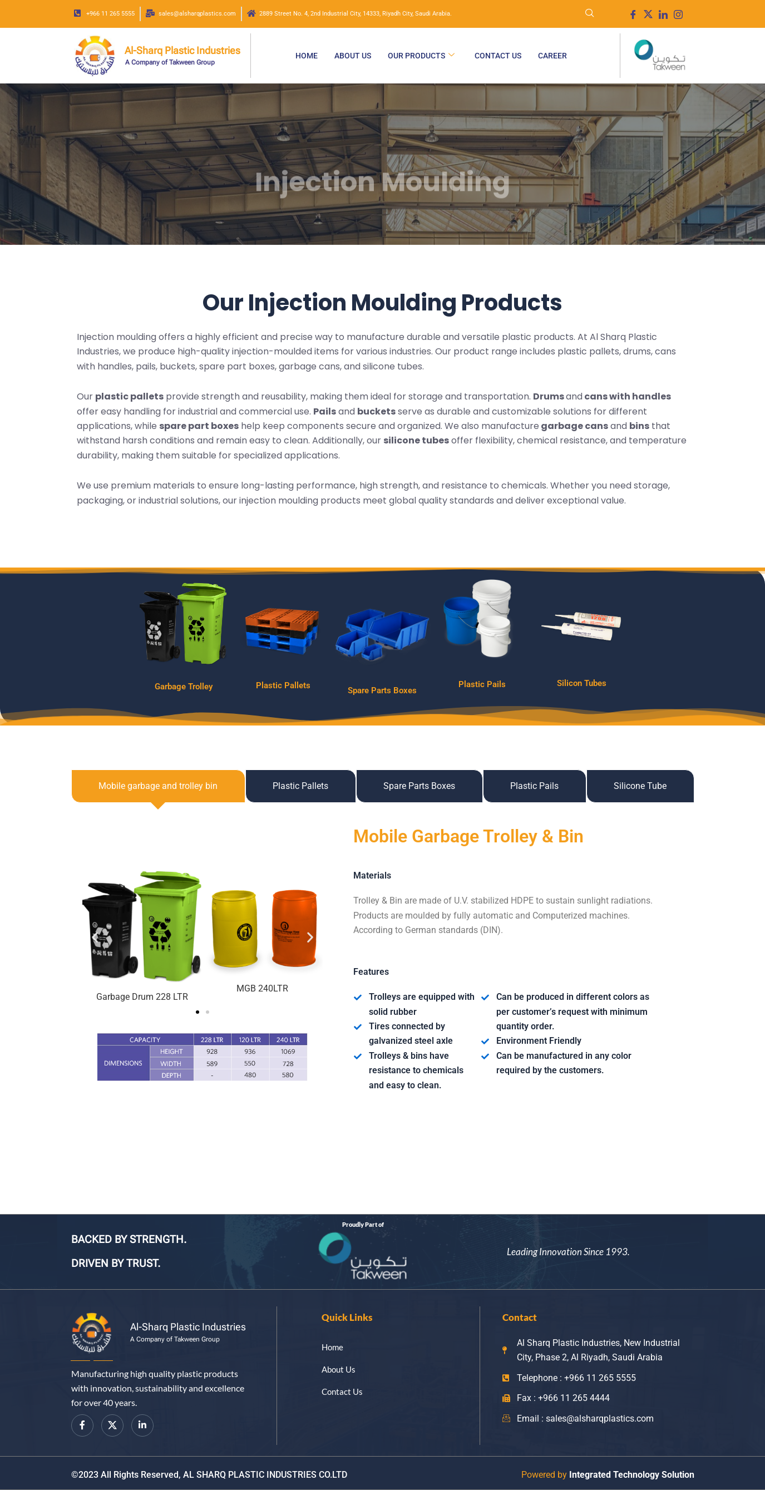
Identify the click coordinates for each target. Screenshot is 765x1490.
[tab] (158, 786)
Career (552, 55)
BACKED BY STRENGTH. (128, 1239)
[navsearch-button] (589, 14)
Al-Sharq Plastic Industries (182, 50)
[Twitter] (112, 1425)
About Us (352, 55)
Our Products (421, 55)
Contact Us (498, 55)
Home (306, 55)
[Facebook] (82, 1425)
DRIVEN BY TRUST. (115, 1263)
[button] (95, 937)
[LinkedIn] (142, 1425)
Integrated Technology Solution (631, 1474)
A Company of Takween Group (170, 62)
